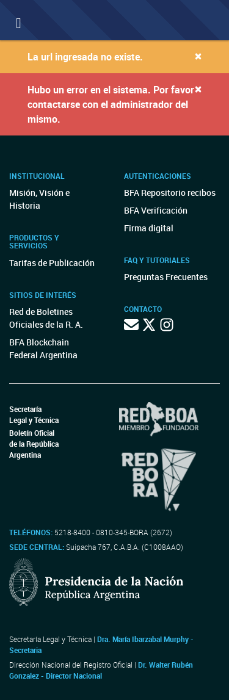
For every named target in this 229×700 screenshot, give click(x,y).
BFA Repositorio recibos (170, 192)
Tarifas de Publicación (52, 263)
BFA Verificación (155, 210)
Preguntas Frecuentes (166, 277)
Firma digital (148, 228)
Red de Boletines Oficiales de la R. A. (46, 318)
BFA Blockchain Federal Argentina (43, 348)
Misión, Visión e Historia (39, 199)
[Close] (198, 55)
